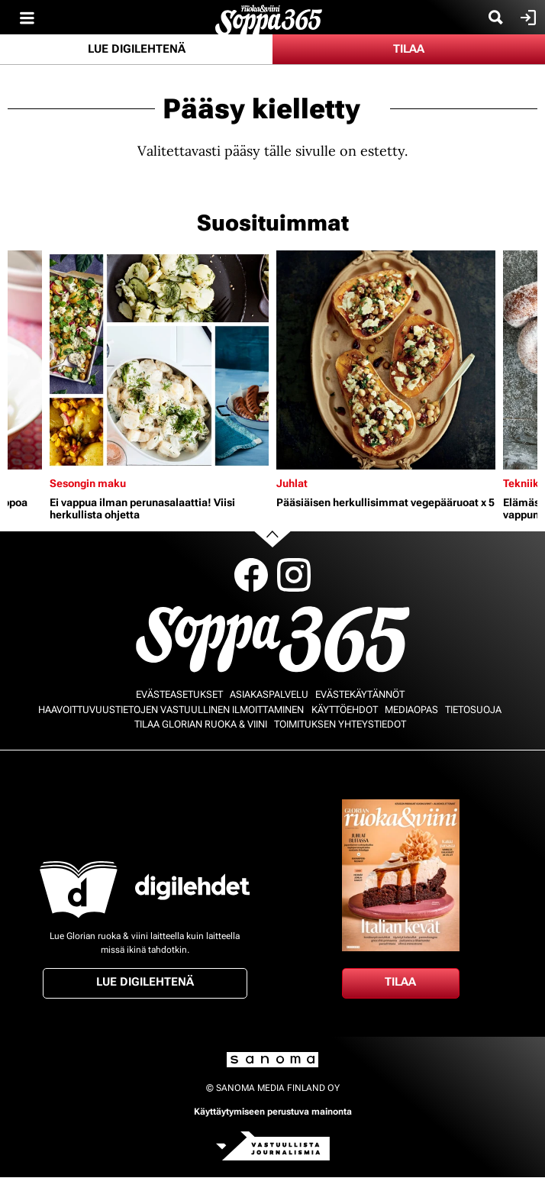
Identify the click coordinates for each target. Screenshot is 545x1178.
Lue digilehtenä (136, 49)
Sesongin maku (88, 483)
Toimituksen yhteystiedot (340, 724)
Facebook (251, 575)
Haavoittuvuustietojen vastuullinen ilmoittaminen (171, 709)
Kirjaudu (526, 17)
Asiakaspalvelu (269, 694)
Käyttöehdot (344, 709)
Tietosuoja (473, 709)
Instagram (294, 575)
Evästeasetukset (179, 694)
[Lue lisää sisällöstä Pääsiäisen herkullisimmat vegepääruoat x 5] (385, 360)
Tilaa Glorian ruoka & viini (200, 724)
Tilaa (408, 49)
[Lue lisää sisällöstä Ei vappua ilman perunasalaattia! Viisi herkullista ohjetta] (159, 360)
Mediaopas (411, 709)
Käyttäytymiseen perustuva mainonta (273, 1111)
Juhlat (292, 483)
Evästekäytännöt (360, 694)
